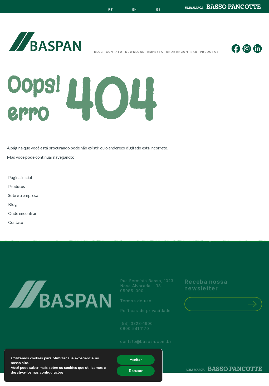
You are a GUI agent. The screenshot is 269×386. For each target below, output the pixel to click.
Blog (98, 50)
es (158, 8)
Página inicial (20, 177)
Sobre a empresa (23, 195)
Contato (114, 50)
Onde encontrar (181, 50)
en (134, 8)
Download (135, 50)
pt (111, 8)
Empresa (155, 50)
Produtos (209, 50)
